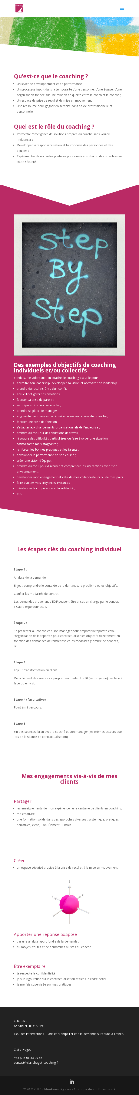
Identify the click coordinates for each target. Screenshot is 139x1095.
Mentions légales (57, 1089)
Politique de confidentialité (95, 1089)
